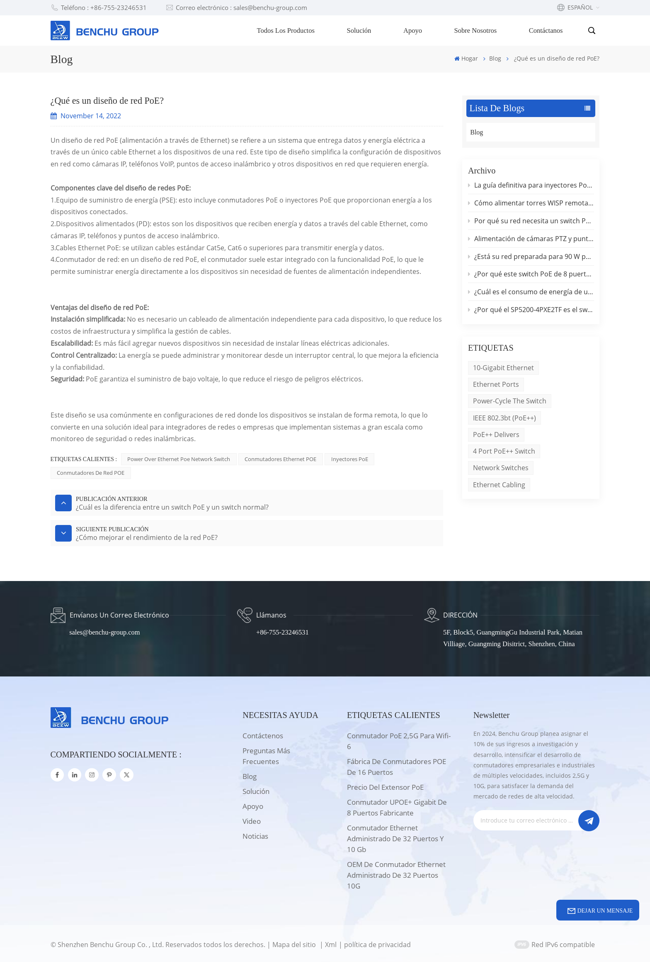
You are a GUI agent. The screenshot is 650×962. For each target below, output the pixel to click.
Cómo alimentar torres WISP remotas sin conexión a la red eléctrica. (531, 203)
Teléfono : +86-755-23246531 (99, 7)
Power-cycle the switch (509, 403)
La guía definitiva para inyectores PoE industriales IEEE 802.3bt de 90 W (531, 185)
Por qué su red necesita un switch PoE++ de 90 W (531, 221)
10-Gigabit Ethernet (503, 369)
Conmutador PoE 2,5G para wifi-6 (399, 739)
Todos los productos (286, 30)
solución (256, 789)
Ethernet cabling (499, 487)
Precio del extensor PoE (385, 785)
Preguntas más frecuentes (266, 754)
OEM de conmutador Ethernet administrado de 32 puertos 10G (396, 873)
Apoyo (413, 30)
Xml (331, 942)
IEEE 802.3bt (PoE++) (504, 420)
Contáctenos (263, 733)
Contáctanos (546, 30)
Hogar (466, 58)
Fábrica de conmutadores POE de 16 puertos (396, 764)
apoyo (253, 804)
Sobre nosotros (476, 30)
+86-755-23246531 (282, 630)
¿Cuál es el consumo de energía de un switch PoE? (531, 293)
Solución (359, 30)
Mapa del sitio (295, 942)
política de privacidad (377, 942)
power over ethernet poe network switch (178, 459)
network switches (501, 470)
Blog (495, 58)
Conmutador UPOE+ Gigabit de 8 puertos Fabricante (397, 805)
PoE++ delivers (496, 437)
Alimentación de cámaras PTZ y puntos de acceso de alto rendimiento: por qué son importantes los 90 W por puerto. (531, 239)
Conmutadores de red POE (90, 472)
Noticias (255, 834)
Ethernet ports (496, 386)
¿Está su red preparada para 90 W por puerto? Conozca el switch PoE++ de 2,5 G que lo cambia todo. (531, 257)
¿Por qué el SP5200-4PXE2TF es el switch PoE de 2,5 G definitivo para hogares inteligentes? (531, 311)
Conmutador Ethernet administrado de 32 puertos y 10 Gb (395, 836)
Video (252, 819)
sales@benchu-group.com (105, 630)
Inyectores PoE (349, 459)
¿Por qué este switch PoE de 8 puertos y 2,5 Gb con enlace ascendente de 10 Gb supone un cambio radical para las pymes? (531, 275)
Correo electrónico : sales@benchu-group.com (236, 7)
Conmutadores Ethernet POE (281, 459)
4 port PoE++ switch (504, 453)
